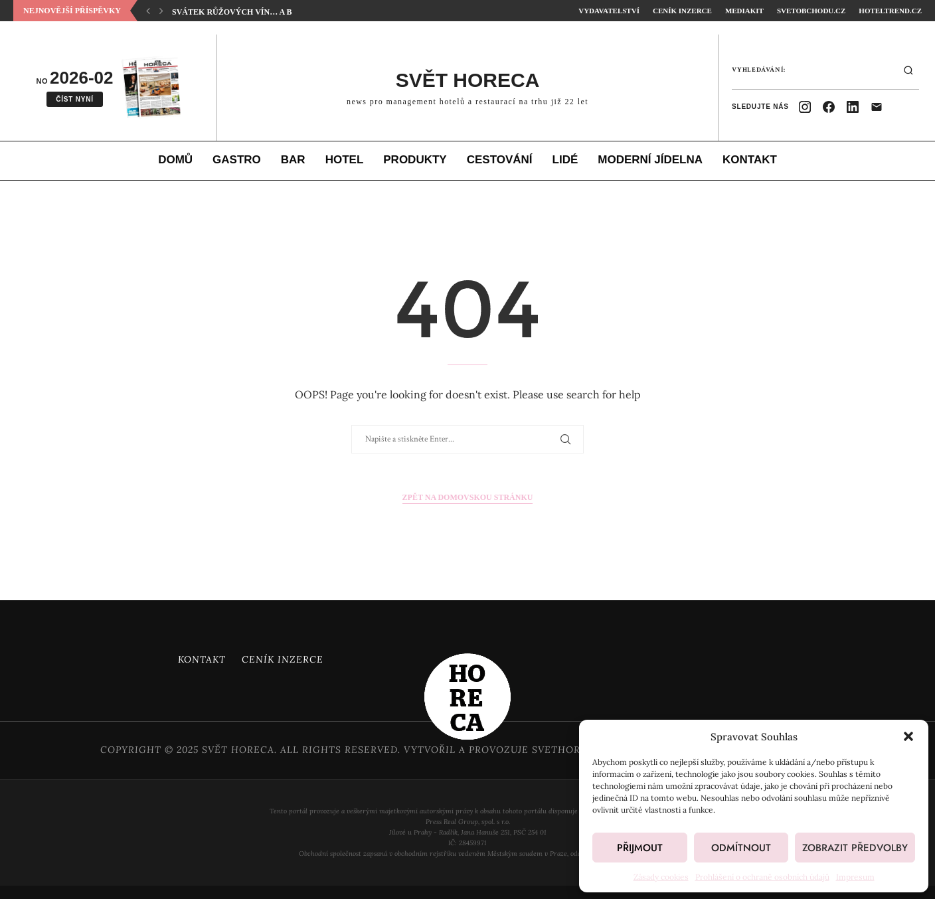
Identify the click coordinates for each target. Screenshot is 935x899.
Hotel (344, 159)
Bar (293, 159)
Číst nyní (75, 99)
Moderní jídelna (650, 159)
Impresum (855, 877)
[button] (908, 736)
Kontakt (749, 159)
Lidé (565, 159)
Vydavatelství (608, 11)
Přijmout (640, 848)
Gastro (236, 159)
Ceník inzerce (682, 11)
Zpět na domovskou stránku (467, 497)
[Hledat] (908, 70)
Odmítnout (741, 848)
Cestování (500, 159)
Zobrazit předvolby (855, 848)
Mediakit (744, 11)
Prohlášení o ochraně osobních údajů (762, 877)
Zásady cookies (661, 877)
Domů (175, 159)
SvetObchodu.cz (811, 11)
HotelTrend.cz (890, 11)
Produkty (414, 159)
